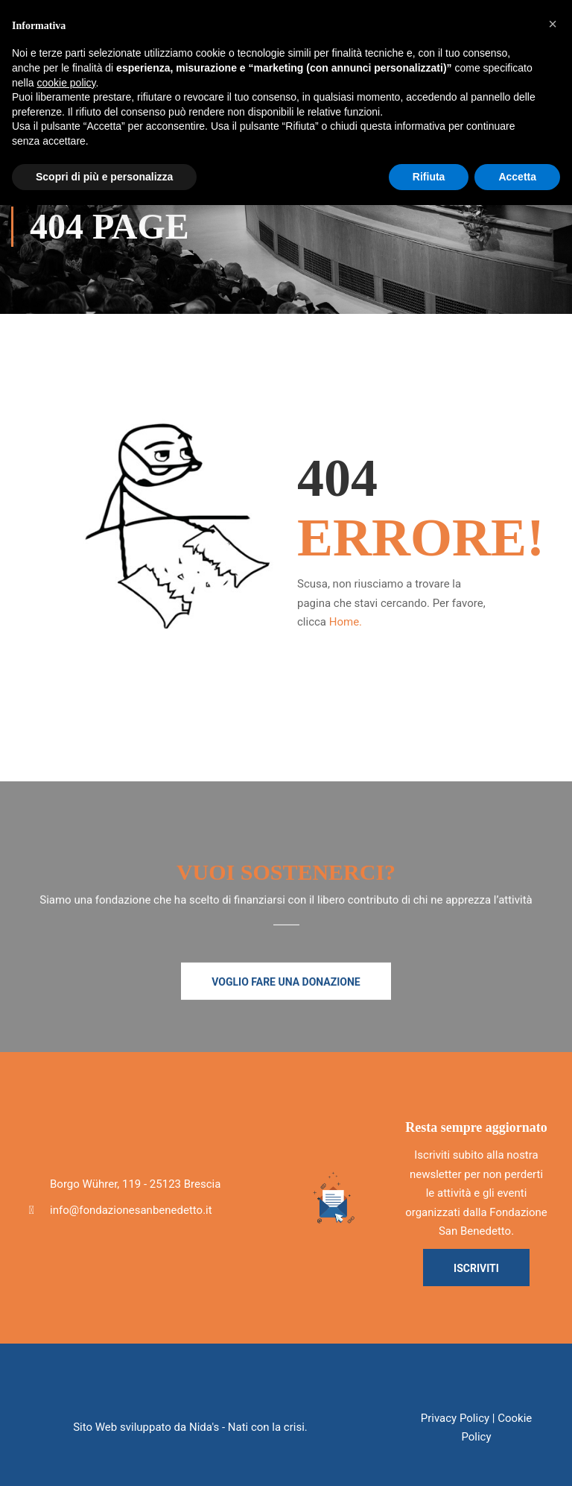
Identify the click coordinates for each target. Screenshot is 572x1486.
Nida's (204, 1427)
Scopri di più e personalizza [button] (104, 177)
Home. (345, 622)
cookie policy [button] (65, 83)
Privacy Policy (455, 1418)
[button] (553, 24)
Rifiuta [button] (429, 177)
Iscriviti (476, 1268)
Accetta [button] (517, 177)
